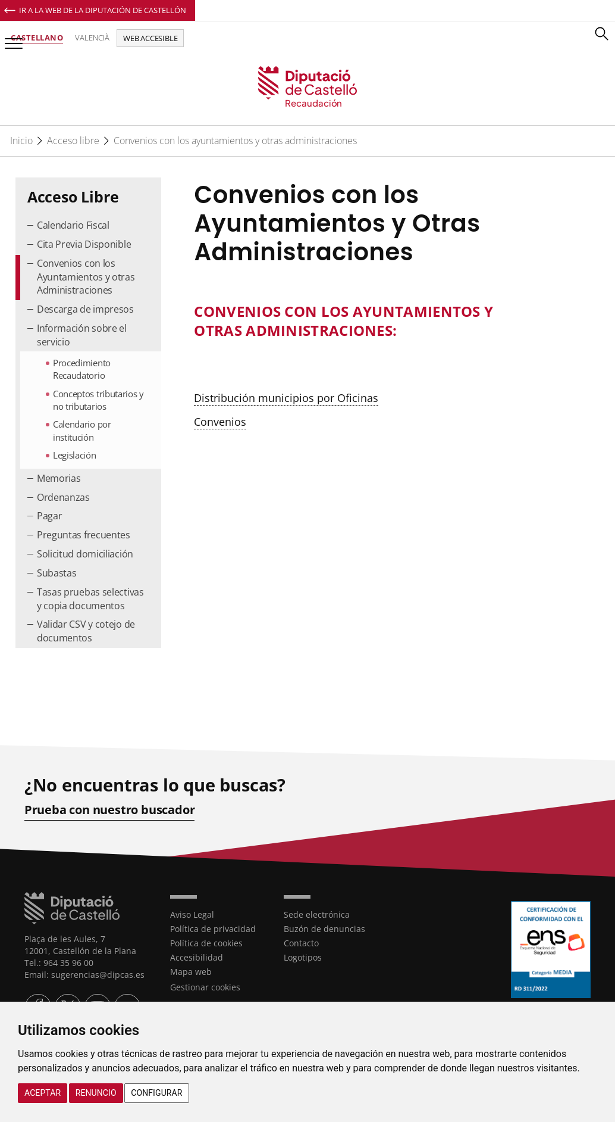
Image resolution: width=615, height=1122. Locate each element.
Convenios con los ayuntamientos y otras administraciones (235, 140)
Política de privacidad (213, 928)
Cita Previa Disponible (84, 244)
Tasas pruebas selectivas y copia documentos (90, 598)
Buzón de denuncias (324, 928)
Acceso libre (73, 140)
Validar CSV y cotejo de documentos (86, 631)
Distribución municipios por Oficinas (286, 398)
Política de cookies (206, 943)
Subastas (57, 572)
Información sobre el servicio (82, 335)
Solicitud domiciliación (85, 553)
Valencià (92, 37)
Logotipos (303, 957)
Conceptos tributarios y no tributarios (98, 400)
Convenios (220, 421)
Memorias (59, 478)
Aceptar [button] (42, 1093)
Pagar (49, 515)
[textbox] (359, 321)
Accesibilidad (196, 957)
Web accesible (150, 38)
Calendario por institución (82, 430)
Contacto (301, 943)
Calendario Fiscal (73, 225)
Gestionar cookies (205, 987)
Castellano (37, 37)
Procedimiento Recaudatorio (82, 369)
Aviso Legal (192, 914)
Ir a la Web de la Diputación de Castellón (102, 10)
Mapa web (191, 971)
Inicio (21, 140)
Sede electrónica (317, 914)
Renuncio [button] (96, 1093)
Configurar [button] (156, 1093)
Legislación (74, 455)
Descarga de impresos (85, 309)
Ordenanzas (63, 497)
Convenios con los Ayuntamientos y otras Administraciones (86, 277)
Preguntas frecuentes (83, 534)
